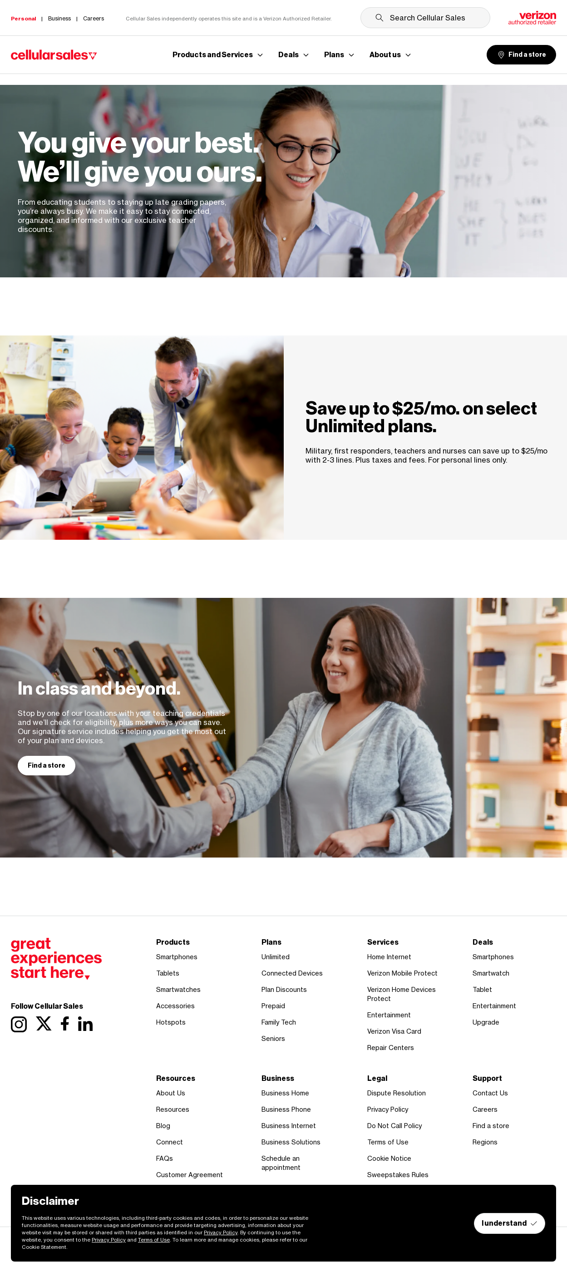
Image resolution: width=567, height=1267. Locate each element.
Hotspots (171, 1022)
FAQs (164, 1158)
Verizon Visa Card (394, 1031)
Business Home (285, 1093)
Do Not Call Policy (394, 1125)
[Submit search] (379, 17)
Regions (485, 1142)
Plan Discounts (284, 989)
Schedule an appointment (281, 1162)
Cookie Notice (389, 1158)
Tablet (482, 989)
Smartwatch (491, 973)
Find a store (521, 54)
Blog (163, 1125)
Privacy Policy (387, 1109)
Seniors (273, 1038)
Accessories (175, 1006)
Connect (169, 1142)
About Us (170, 1093)
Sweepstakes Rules (398, 1174)
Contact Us (490, 1093)
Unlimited (275, 957)
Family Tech (278, 1022)
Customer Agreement (189, 1174)
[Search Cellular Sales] (425, 17)
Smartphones (176, 957)
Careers (485, 1109)
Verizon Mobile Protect (402, 973)
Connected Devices (292, 973)
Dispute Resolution (396, 1093)
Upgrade (486, 1022)
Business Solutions (290, 1142)
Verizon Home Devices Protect (401, 994)
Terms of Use (388, 1142)
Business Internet (288, 1125)
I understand (509, 1223)
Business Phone (286, 1109)
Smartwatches (178, 989)
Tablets (167, 973)
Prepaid (273, 1006)
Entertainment (389, 1015)
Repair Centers (390, 1047)
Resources (172, 1109)
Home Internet (389, 957)
